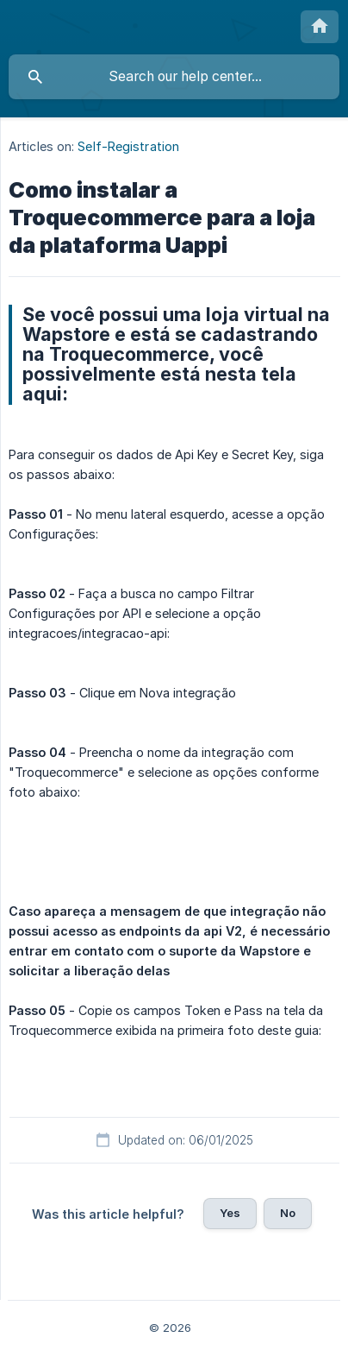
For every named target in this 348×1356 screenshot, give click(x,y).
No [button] (287, 1213)
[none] (320, 26)
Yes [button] (230, 1213)
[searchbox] (174, 76)
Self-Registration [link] (128, 146)
